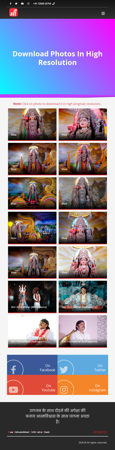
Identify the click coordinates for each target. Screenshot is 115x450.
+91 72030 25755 (42, 3)
